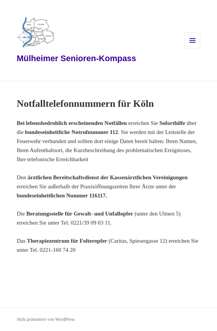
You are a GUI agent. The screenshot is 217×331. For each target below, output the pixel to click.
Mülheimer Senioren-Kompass (76, 58)
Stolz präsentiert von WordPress (46, 319)
